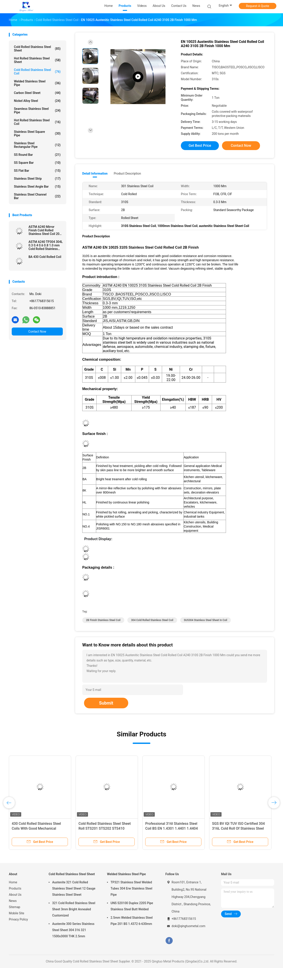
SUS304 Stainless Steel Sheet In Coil (205, 620)
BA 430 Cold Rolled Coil (45, 257)
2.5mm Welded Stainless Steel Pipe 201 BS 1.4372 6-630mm (132, 921)
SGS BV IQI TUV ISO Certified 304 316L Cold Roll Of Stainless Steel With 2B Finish (238, 828)
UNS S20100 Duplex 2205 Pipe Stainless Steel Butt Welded (132, 906)
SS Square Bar (37, 162)
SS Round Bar (37, 154)
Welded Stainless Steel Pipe (37, 83)
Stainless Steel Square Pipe (37, 133)
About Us (15, 894)
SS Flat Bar (37, 170)
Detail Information (94, 173)
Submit (106, 703)
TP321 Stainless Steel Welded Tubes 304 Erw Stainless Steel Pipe (131, 888)
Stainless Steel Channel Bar (37, 196)
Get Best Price (200, 145)
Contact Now (37, 331)
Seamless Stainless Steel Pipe (37, 110)
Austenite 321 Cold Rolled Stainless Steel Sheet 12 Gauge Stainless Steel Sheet (73, 888)
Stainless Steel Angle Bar (37, 186)
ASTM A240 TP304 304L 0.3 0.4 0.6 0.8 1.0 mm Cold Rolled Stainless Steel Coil (46, 245)
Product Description (127, 173)
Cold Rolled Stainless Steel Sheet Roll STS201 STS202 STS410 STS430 (104, 828)
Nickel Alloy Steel (37, 101)
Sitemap (14, 907)
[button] (154, 539)
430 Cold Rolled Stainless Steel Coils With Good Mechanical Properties (36, 828)
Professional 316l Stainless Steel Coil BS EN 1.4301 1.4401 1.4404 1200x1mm (171, 828)
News (13, 901)
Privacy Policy (18, 919)
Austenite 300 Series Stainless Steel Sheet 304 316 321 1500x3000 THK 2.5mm (73, 930)
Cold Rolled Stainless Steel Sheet (37, 48)
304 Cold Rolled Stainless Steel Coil (152, 620)
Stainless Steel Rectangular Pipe (37, 145)
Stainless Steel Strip (37, 178)
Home (13, 882)
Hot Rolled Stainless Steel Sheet (37, 60)
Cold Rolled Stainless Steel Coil (37, 71)
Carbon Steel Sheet (37, 93)
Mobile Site (16, 913)
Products (15, 888)
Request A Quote (257, 6)
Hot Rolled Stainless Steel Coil (37, 122)
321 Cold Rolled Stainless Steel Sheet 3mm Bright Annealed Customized (73, 909)
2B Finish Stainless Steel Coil (103, 620)
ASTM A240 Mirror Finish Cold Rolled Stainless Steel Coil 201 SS (45, 230)
